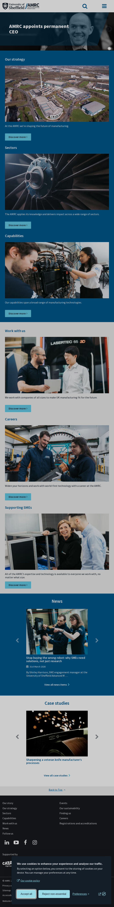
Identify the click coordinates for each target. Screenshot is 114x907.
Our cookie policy (30, 880)
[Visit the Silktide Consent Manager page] (102, 894)
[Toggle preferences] (80, 894)
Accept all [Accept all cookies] (26, 894)
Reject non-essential (54, 894)
